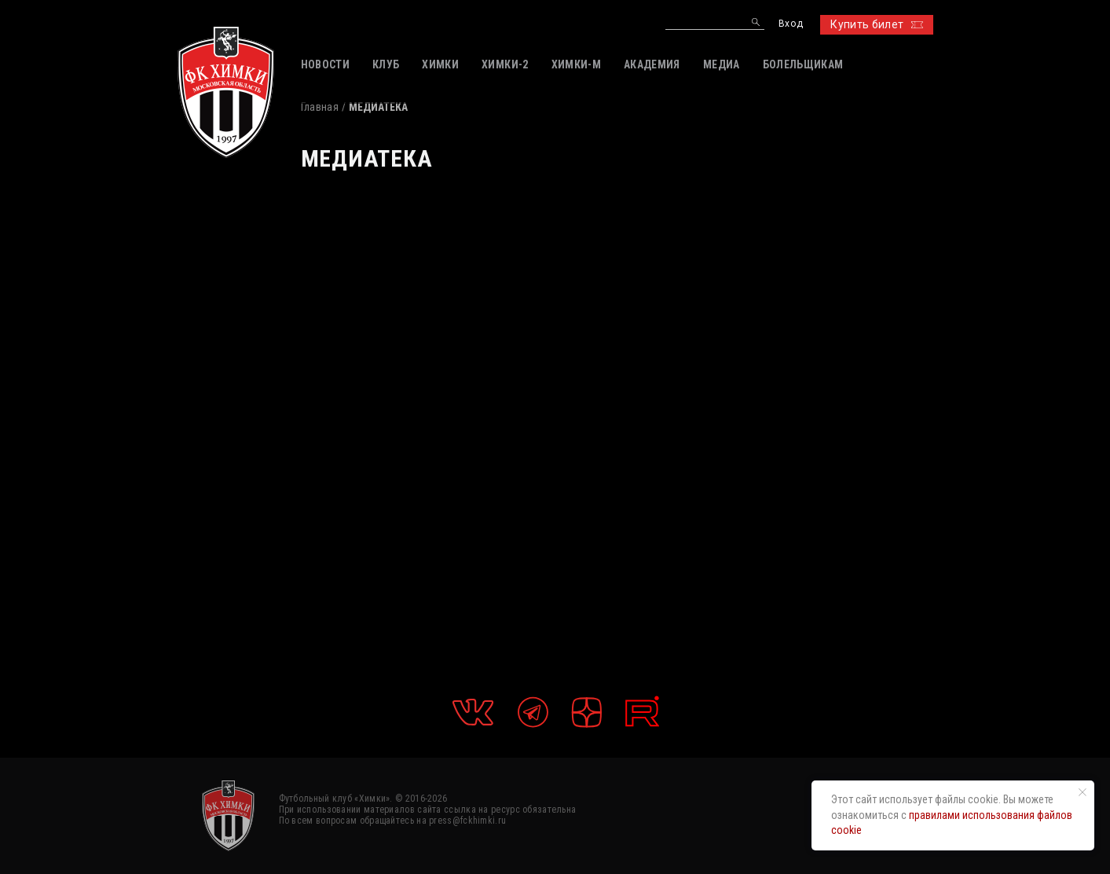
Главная (320, 107)
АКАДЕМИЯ (652, 64)
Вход (790, 24)
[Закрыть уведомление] (1082, 792)
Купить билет (876, 24)
